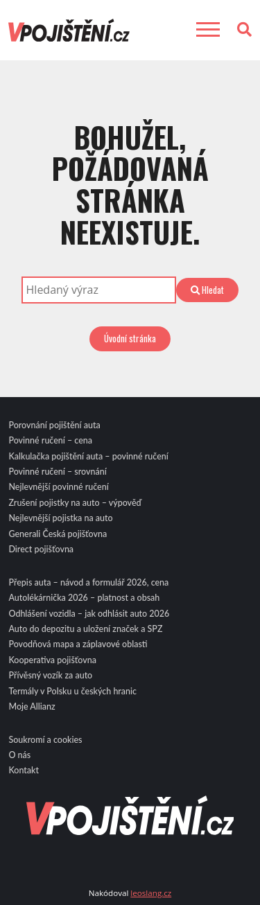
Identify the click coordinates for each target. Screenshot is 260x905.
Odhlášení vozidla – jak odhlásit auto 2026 (88, 613)
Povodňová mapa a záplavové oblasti (77, 644)
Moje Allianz (31, 706)
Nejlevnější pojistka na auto (60, 518)
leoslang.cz (150, 893)
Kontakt (23, 770)
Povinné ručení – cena (50, 440)
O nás (19, 755)
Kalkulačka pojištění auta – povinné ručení (88, 456)
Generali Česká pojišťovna (57, 534)
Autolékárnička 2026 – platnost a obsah (83, 597)
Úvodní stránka (130, 338)
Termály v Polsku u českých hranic (72, 691)
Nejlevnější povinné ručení (58, 487)
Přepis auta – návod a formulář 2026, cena (88, 582)
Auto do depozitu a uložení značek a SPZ (85, 629)
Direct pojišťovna (40, 549)
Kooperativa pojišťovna (52, 660)
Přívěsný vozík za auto (50, 675)
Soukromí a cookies (45, 740)
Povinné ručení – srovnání (57, 471)
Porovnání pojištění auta (54, 425)
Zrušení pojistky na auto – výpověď (74, 503)
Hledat (207, 290)
